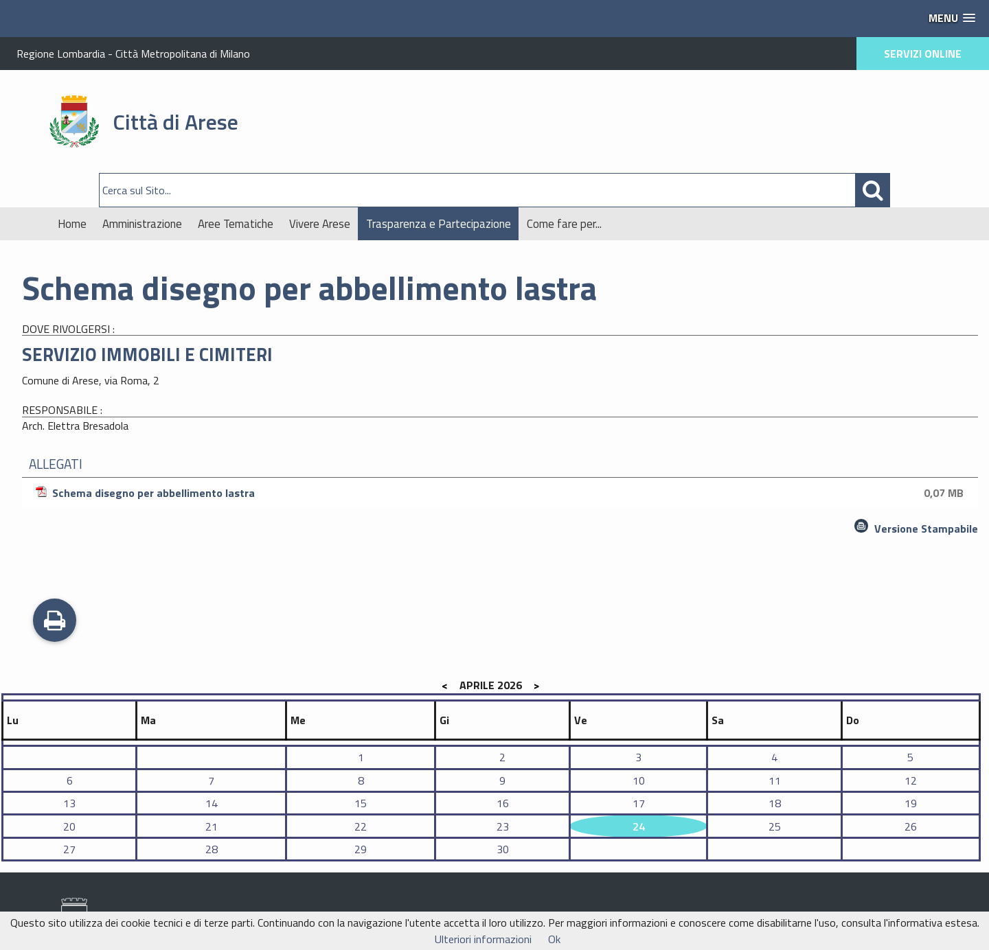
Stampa (54, 622)
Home (72, 224)
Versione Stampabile (926, 528)
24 (639, 826)
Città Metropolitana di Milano (182, 53)
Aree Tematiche (235, 224)
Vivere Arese (319, 224)
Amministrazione (142, 224)
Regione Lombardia (60, 53)
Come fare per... (564, 224)
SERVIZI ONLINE (923, 53)
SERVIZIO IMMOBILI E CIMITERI (147, 354)
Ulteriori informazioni (483, 939)
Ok (554, 939)
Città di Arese (175, 121)
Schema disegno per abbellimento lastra (502, 493)
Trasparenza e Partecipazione (438, 224)
